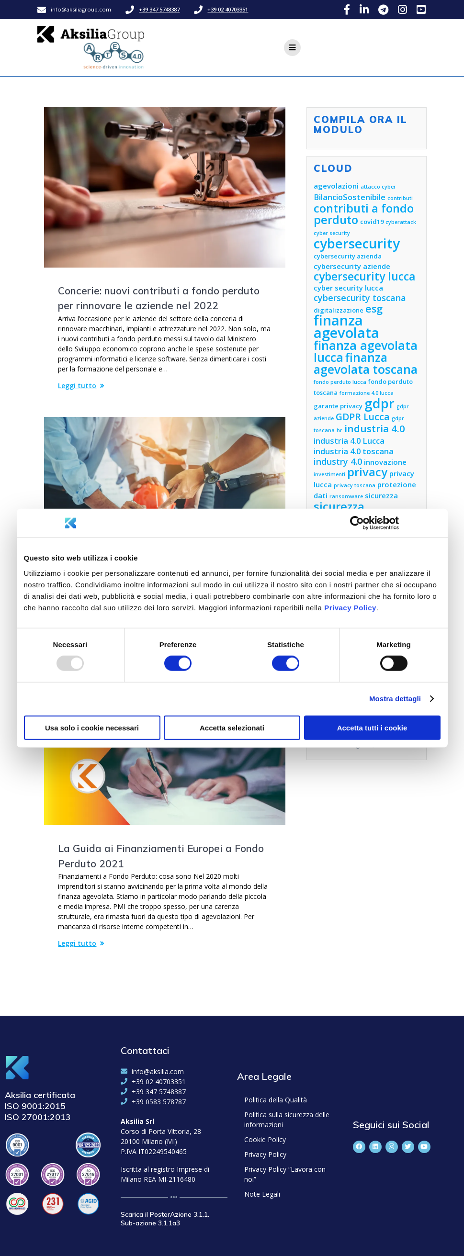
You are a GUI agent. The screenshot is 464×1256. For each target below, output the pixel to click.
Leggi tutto (77, 385)
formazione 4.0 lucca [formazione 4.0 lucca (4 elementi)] (367, 393)
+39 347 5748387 (159, 9)
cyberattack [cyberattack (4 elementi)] (400, 222)
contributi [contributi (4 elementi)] (400, 198)
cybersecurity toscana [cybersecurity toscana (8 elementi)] (360, 297)
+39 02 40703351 (227, 9)
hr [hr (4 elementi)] (339, 430)
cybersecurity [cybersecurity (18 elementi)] (357, 243)
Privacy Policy (350, 607)
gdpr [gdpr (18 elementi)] (379, 403)
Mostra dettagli (395, 699)
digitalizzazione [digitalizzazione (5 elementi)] (338, 310)
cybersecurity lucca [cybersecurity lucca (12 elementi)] (364, 276)
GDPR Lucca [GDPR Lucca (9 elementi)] (363, 416)
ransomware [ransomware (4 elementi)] (346, 496)
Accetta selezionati (232, 727)
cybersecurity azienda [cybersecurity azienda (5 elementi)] (348, 256)
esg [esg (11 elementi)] (374, 308)
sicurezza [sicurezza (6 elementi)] (381, 495)
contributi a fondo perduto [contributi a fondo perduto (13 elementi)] (364, 214)
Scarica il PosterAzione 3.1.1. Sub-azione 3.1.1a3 (165, 1218)
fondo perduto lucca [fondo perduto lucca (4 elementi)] (340, 382)
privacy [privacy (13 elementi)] (367, 472)
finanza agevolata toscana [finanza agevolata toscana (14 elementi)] (366, 363)
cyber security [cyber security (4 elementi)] (332, 233)
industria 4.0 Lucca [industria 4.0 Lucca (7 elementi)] (349, 440)
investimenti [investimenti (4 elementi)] (329, 474)
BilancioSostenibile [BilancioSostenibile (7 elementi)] (349, 196)
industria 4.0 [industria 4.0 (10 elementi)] (374, 428)
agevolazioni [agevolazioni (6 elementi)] (336, 186)
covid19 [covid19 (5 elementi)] (372, 221)
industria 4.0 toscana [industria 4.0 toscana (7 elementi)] (354, 451)
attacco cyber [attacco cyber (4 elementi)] (378, 186)
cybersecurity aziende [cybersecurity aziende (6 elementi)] (352, 266)
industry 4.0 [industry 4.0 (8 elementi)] (338, 461)
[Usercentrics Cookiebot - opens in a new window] (357, 523)
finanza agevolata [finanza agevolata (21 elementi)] (346, 326)
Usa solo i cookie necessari (92, 727)
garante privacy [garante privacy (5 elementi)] (338, 406)
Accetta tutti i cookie (372, 727)
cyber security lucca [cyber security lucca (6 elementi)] (348, 287)
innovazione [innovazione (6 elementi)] (385, 462)
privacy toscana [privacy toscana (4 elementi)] (354, 485)
